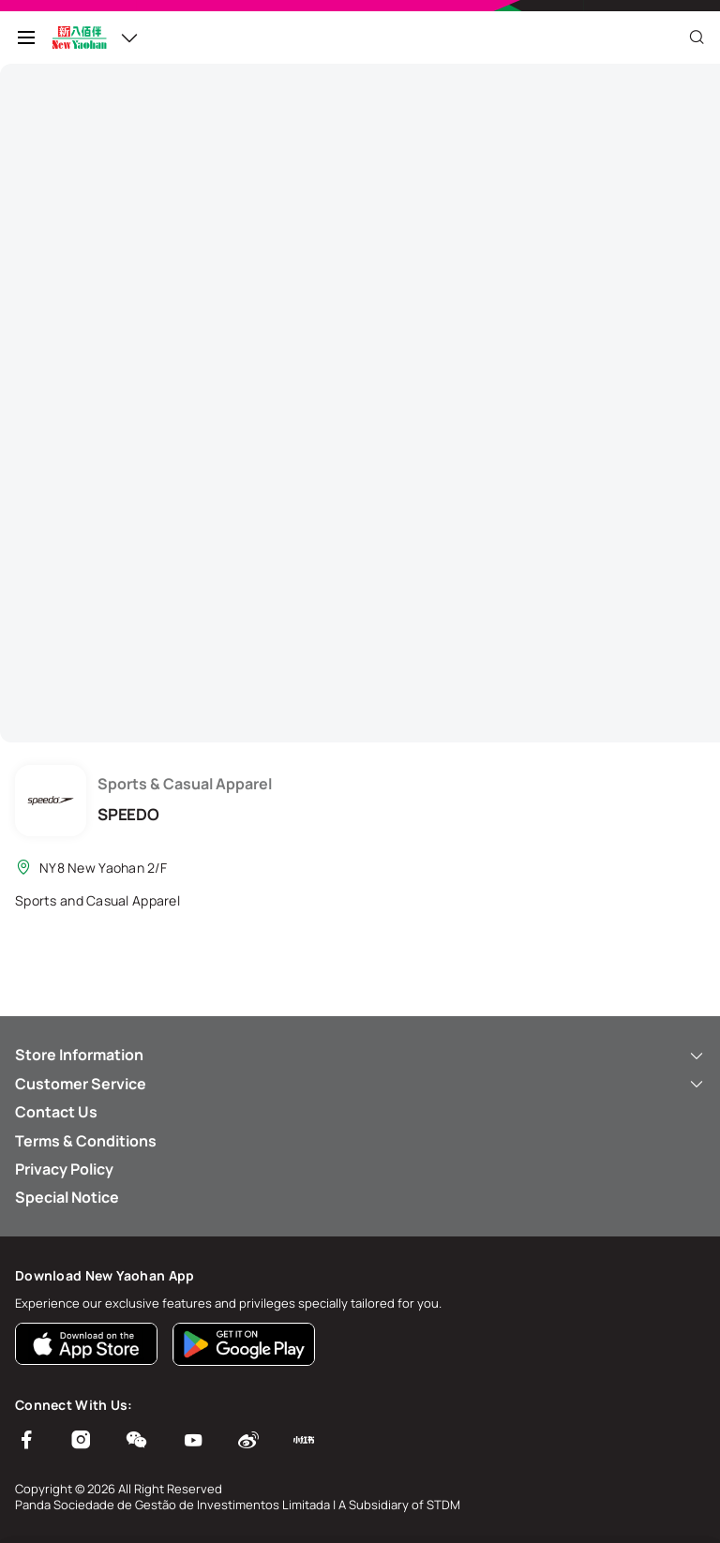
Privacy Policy (64, 1169)
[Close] (696, 37)
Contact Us (56, 1111)
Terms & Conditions (86, 1140)
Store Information (360, 1054)
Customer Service (360, 1083)
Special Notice (67, 1197)
